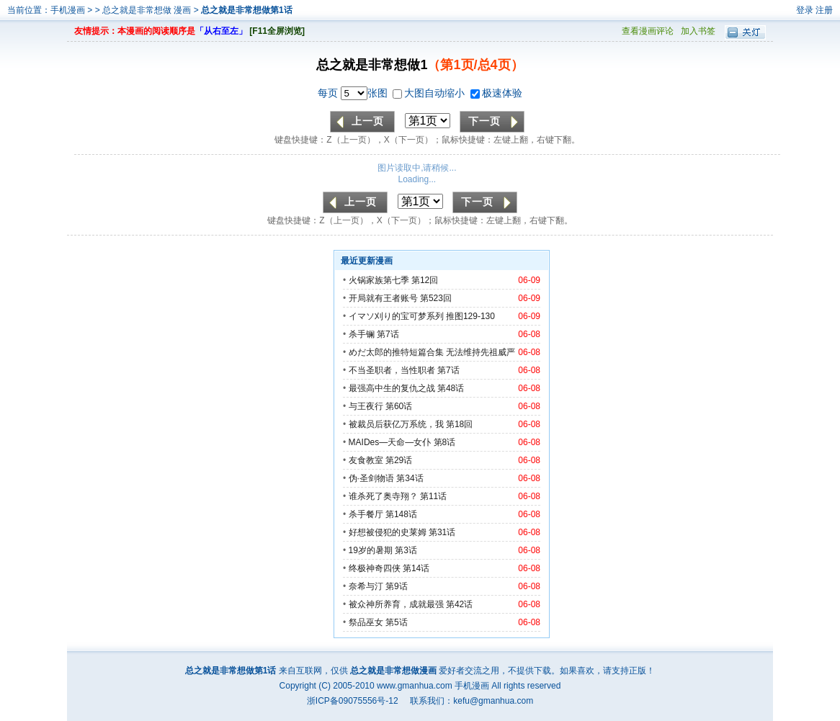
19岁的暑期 (371, 550)
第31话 (442, 532)
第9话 (396, 586)
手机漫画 (67, 10)
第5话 (396, 622)
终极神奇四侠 (375, 568)
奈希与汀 (366, 586)
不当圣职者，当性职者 (392, 370)
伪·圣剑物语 (371, 478)
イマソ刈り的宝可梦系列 (396, 316)
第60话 (398, 406)
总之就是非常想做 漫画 (148, 10)
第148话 (401, 514)
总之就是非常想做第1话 (246, 10)
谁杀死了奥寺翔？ (383, 496)
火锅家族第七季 (379, 280)
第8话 (445, 442)
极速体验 (496, 93)
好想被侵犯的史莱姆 (387, 532)
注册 (824, 10)
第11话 (433, 496)
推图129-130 (470, 316)
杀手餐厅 (366, 514)
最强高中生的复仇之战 (392, 388)
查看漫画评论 (648, 31)
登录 (804, 10)
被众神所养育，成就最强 (397, 604)
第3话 (406, 550)
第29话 (398, 460)
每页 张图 (354, 93)
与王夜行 (366, 406)
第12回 (424, 280)
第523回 (436, 298)
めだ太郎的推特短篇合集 (396, 352)
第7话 (388, 334)
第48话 (450, 388)
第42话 (459, 604)
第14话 (416, 568)
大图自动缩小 (430, 93)
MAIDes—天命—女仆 (390, 442)
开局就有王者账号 (383, 298)
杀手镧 (362, 334)
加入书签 (698, 31)
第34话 (409, 478)
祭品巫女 (366, 622)
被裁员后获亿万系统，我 (396, 424)
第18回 (459, 424)
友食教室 (366, 460)
